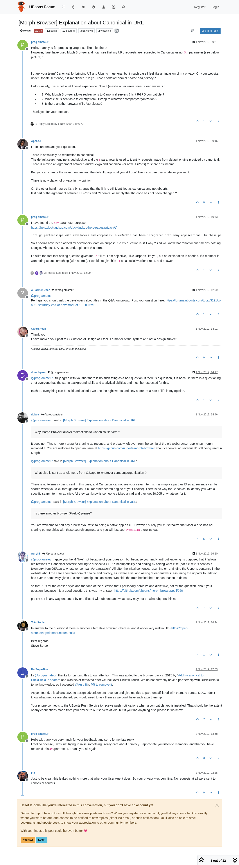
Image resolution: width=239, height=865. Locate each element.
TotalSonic (38, 622)
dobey (35, 414)
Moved (25, 30)
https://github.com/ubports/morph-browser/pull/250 (148, 590)
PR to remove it (101, 684)
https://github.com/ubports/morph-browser (126, 448)
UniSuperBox (39, 669)
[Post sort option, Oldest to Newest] (192, 31)
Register (28, 839)
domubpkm (38, 372)
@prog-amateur (63, 290)
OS (38, 30)
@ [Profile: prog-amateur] (42, 296)
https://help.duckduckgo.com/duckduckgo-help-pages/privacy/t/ (74, 227)
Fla (33, 772)
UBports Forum (42, 7)
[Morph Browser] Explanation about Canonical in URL (99, 420)
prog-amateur (40, 42)
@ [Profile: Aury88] (81, 684)
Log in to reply (210, 30)
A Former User (40, 290)
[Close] (217, 805)
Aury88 (35, 553)
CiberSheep (38, 328)
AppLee (36, 141)
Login (41, 839)
